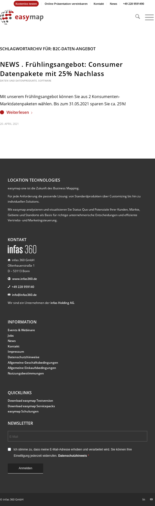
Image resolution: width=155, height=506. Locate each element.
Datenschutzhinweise (23, 357)
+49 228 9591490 (133, 4)
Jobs (11, 335)
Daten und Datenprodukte (18, 80)
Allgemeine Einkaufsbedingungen (32, 368)
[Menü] (147, 17)
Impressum (16, 351)
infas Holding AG (62, 303)
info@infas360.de (24, 295)
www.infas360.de (24, 279)
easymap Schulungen (23, 411)
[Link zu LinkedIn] (144, 499)
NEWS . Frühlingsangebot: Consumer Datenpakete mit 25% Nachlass (61, 69)
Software (44, 80)
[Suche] (135, 17)
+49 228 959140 (23, 287)
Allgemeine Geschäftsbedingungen (33, 362)
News (113, 4)
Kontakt (99, 4)
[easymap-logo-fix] (62, 17)
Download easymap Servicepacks (31, 406)
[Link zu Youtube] (151, 499)
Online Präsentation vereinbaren (66, 4)
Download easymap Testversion (30, 400)
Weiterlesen (19, 112)
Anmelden (25, 468)
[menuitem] (26, 4)
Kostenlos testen (26, 4)
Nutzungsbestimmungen (26, 373)
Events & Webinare (21, 330)
